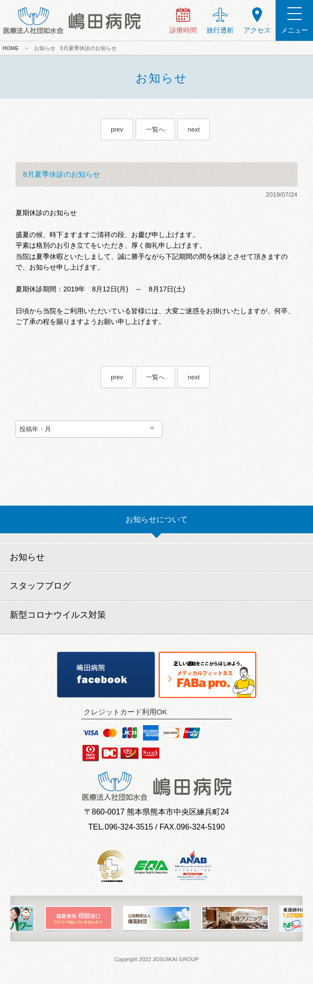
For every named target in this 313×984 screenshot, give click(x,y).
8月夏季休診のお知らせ (88, 48)
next (194, 129)
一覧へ (155, 129)
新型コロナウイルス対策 (58, 615)
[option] (78, 918)
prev (117, 129)
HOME (10, 48)
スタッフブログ (40, 586)
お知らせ (44, 48)
